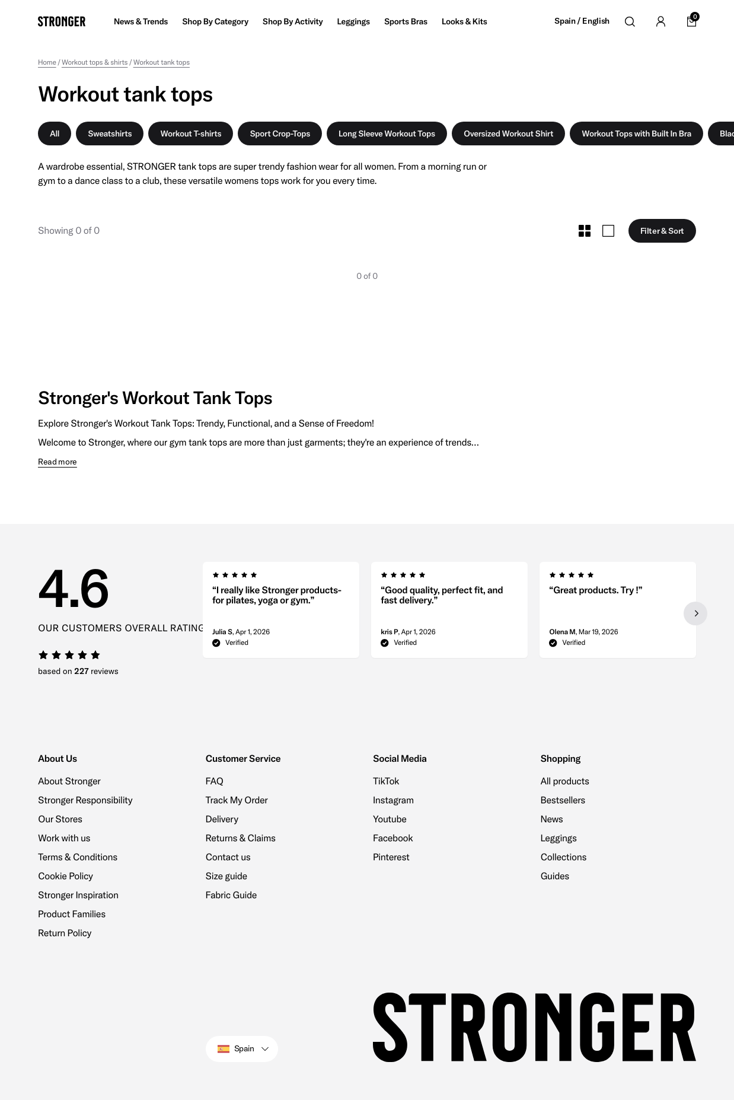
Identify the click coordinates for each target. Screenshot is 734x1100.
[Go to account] (660, 21)
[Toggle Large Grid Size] (608, 231)
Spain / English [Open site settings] (581, 21)
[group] (281, 613)
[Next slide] (695, 613)
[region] (450, 613)
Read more (57, 462)
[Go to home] (61, 21)
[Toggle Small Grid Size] (584, 231)
